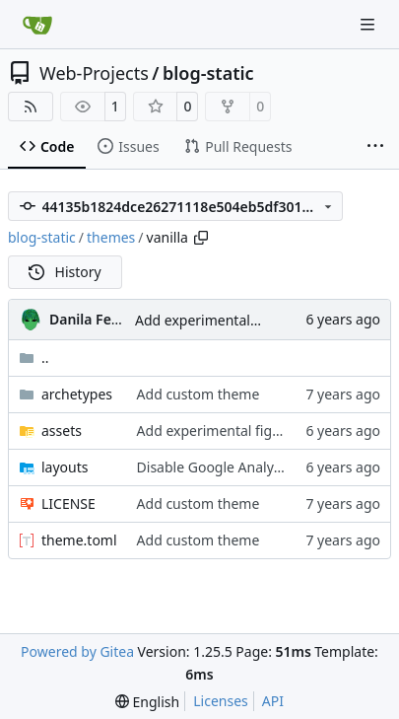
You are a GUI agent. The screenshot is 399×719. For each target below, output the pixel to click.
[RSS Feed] (30, 106)
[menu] (147, 701)
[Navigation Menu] (369, 24)
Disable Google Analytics (216, 467)
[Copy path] (201, 238)
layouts (65, 467)
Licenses (220, 700)
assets (61, 430)
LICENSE (68, 503)
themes (111, 237)
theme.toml (79, 540)
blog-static (208, 73)
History (65, 271)
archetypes (76, 394)
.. (34, 357)
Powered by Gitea (77, 651)
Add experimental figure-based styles (255, 320)
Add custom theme (198, 394)
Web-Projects (94, 73)
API (273, 700)
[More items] (375, 147)
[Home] (37, 24)
